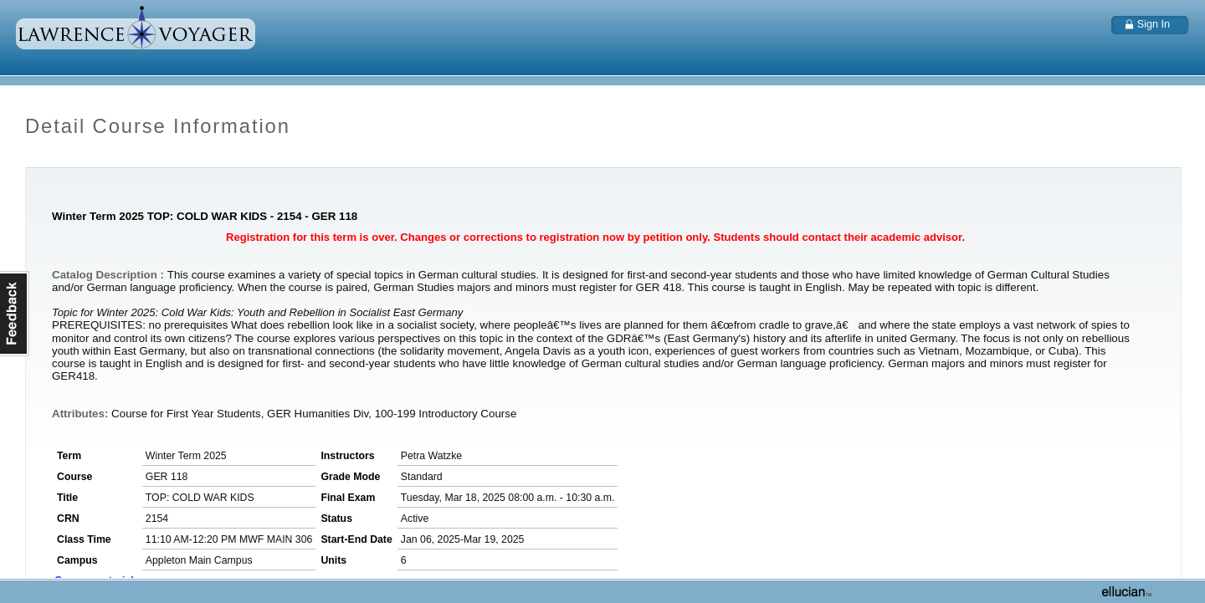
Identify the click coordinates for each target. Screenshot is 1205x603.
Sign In (1153, 24)
